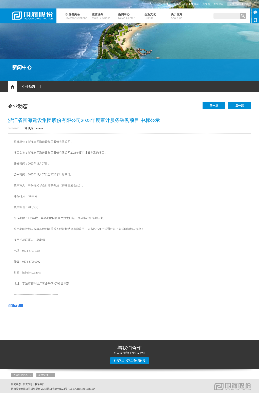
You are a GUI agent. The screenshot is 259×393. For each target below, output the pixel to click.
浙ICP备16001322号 (56, 388)
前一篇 (214, 105)
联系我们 (40, 384)
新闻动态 (16, 384)
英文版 (206, 4)
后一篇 (239, 105)
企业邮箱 (218, 4)
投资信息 (28, 384)
